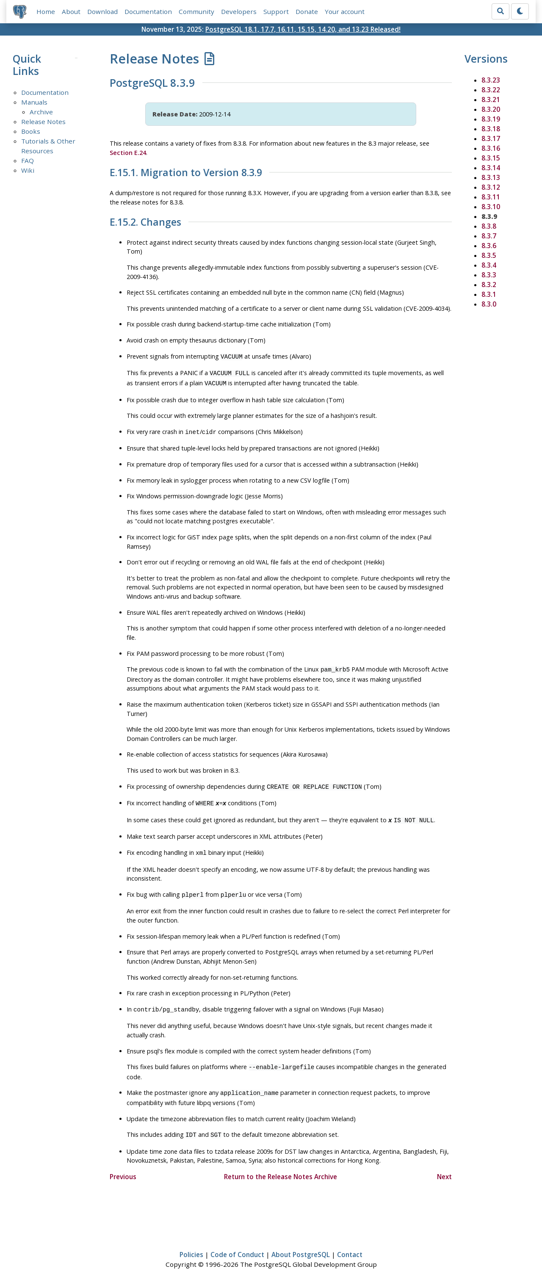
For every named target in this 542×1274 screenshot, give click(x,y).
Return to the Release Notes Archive (280, 1165)
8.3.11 (490, 197)
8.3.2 (488, 284)
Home (45, 11)
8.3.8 (488, 226)
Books (30, 131)
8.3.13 (490, 177)
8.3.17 (490, 138)
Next (444, 1165)
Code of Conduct (237, 1243)
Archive (41, 112)
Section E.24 (128, 153)
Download (102, 11)
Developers (239, 11)
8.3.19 (490, 119)
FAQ (27, 161)
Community (196, 11)
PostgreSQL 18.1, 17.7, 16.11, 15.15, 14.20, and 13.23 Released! (303, 29)
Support (276, 11)
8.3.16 (490, 148)
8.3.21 (490, 99)
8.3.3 (488, 275)
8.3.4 (488, 265)
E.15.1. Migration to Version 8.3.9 (186, 173)
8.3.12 (490, 187)
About (71, 11)
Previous (123, 1165)
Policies (191, 1243)
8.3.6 (488, 245)
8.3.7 (488, 236)
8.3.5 (488, 255)
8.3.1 (488, 294)
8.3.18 (490, 128)
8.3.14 (490, 167)
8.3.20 (490, 109)
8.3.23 (490, 80)
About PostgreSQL (300, 1243)
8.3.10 (490, 206)
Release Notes (43, 122)
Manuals (34, 102)
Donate (307, 11)
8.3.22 (490, 90)
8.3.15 (490, 158)
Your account (345, 11)
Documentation (148, 11)
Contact (349, 1243)
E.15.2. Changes (145, 222)
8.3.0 (488, 304)
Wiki (27, 170)
